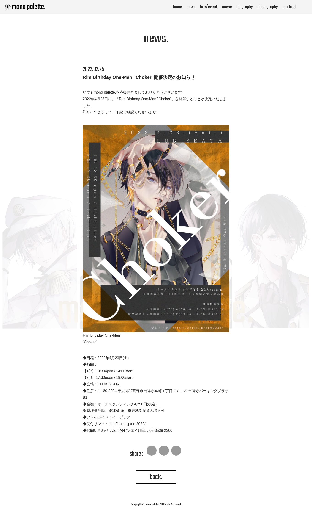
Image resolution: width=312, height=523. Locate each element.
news (191, 7)
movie (227, 7)
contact (289, 7)
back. (156, 477)
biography (244, 7)
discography (268, 7)
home (177, 7)
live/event (208, 7)
